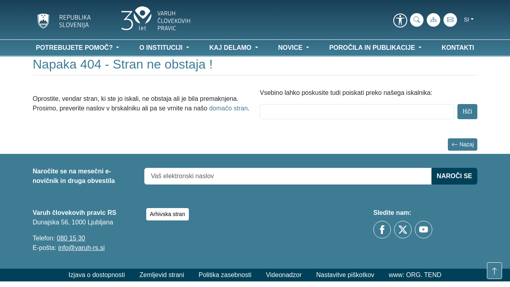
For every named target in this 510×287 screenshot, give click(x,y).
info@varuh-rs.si (81, 247)
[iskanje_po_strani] (417, 20)
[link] (400, 21)
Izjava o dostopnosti (97, 274)
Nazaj (462, 144)
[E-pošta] (450, 20)
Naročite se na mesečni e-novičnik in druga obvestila (74, 176)
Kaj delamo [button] (231, 47)
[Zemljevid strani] (433, 20)
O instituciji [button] (161, 47)
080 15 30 (71, 238)
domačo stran (228, 108)
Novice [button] (291, 47)
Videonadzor (284, 274)
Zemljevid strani (161, 274)
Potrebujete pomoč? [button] (75, 47)
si (466, 19)
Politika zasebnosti (224, 274)
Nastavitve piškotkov (345, 274)
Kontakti (458, 47)
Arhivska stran (167, 214)
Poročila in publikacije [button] (373, 47)
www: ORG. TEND (415, 274)
